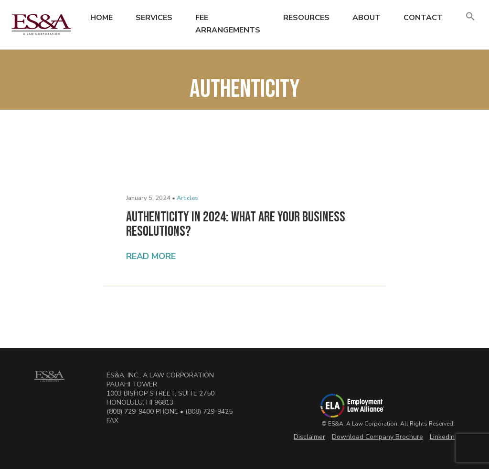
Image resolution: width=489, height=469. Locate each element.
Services (154, 17)
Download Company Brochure (377, 436)
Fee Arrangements (227, 23)
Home (101, 17)
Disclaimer (309, 436)
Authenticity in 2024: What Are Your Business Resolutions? (235, 224)
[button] (470, 17)
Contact (423, 17)
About (366, 17)
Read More (151, 256)
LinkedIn (442, 436)
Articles (187, 198)
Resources (306, 17)
